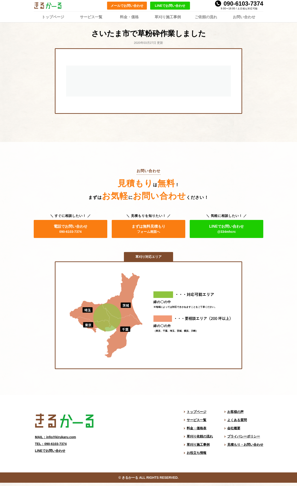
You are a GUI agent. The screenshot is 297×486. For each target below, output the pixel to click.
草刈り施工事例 (167, 17)
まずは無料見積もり (148, 229)
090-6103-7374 (243, 3)
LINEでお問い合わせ (170, 5)
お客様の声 (235, 412)
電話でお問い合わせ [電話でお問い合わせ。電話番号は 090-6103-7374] (70, 229)
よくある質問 (237, 420)
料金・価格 (129, 17)
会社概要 (233, 428)
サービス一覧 (91, 17)
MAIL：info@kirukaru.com (55, 437)
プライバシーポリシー (243, 436)
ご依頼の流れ (206, 17)
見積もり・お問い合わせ (245, 444)
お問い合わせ (244, 17)
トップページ (53, 17)
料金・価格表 (196, 428)
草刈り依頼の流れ (200, 436)
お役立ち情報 (196, 453)
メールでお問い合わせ (127, 5)
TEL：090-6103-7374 (51, 444)
